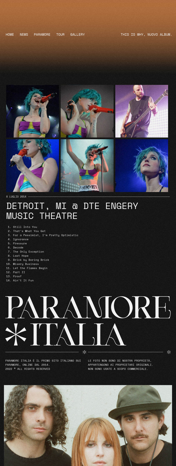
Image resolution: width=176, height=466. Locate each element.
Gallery (77, 34)
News (24, 34)
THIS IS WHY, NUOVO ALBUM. (146, 34)
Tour (60, 34)
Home (10, 34)
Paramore (42, 34)
